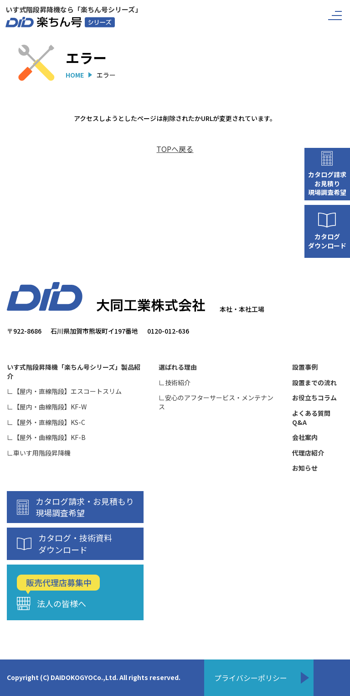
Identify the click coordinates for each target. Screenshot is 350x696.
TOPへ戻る (174, 148)
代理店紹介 (308, 453)
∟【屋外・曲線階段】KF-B (46, 437)
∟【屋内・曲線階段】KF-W (47, 407)
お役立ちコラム (314, 397)
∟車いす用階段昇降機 (39, 453)
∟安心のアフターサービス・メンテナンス (216, 402)
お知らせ (305, 468)
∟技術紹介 (174, 382)
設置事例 (305, 367)
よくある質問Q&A (311, 418)
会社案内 (305, 437)
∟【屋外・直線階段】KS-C (46, 422)
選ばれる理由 (178, 367)
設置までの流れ (314, 382)
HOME (75, 74)
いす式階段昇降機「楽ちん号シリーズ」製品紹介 (73, 372)
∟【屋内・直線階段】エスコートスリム (64, 391)
